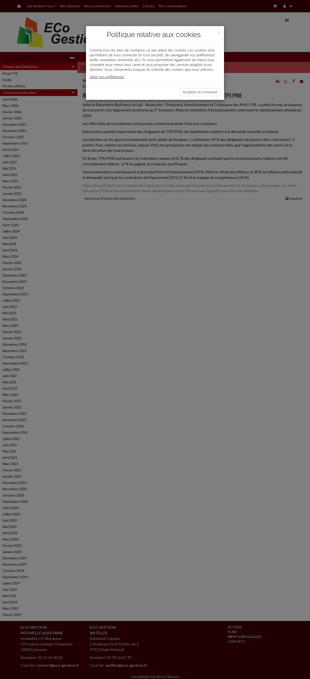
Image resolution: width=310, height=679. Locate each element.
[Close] (218, 32)
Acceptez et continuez (200, 92)
